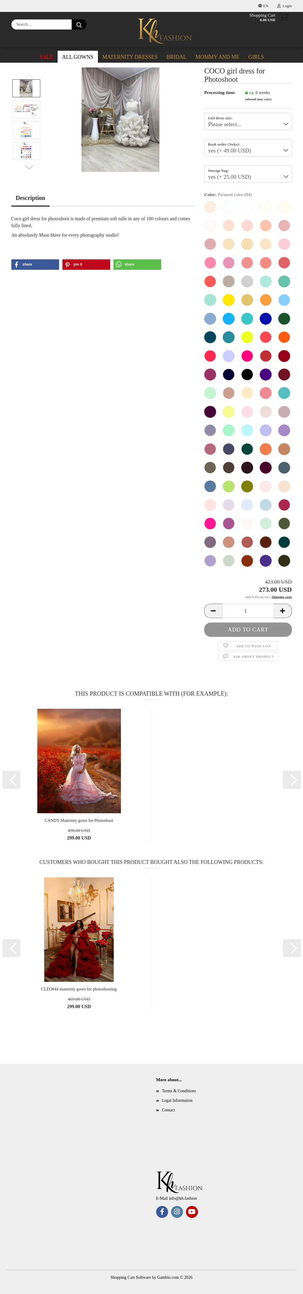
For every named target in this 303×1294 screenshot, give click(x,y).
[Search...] (79, 24)
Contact (168, 1110)
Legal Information (177, 1100)
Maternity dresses (130, 57)
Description (30, 198)
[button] (29, 167)
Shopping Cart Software (130, 1277)
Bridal (177, 57)
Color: (228, 195)
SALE (46, 57)
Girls (256, 57)
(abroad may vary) (258, 99)
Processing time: (220, 92)
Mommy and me (217, 57)
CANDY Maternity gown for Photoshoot (79, 820)
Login (284, 6)
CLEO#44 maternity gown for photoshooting (79, 989)
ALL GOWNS (77, 57)
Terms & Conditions (179, 1091)
